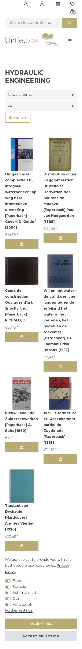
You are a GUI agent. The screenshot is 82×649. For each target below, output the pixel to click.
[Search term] (33, 23)
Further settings (19, 610)
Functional (22, 604)
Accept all (41, 624)
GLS (16, 599)
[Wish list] (72, 4)
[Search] (69, 23)
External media (25, 593)
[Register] (43, 3)
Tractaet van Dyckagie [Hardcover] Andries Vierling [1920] (20, 517)
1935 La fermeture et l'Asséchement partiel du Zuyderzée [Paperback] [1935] (60, 428)
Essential (20, 581)
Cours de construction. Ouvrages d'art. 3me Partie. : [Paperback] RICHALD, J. (19, 305)
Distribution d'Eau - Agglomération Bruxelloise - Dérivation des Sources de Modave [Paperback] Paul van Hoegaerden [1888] (60, 198)
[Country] (58, 4)
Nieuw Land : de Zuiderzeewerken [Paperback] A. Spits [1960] (21, 422)
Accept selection (41, 636)
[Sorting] (41, 95)
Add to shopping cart (21, 244)
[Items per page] (41, 106)
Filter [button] (17, 118)
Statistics (20, 587)
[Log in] (26, 3)
